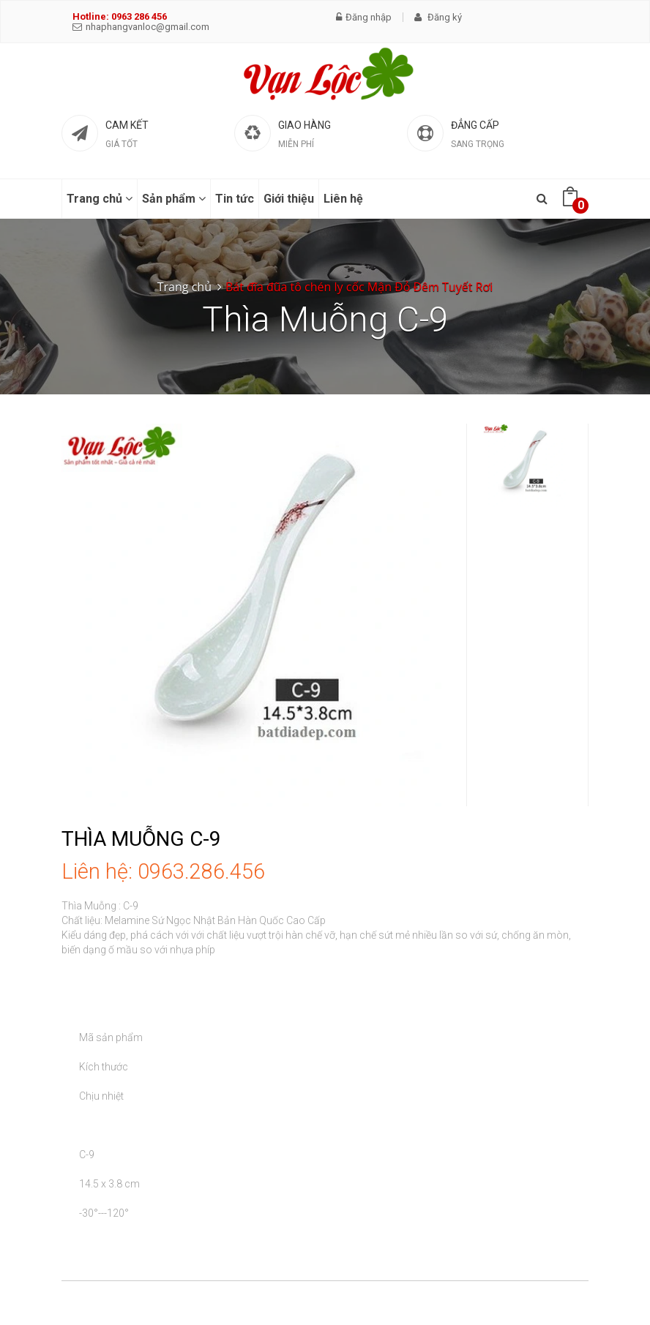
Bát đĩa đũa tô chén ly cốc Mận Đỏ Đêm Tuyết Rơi (359, 287)
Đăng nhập (364, 17)
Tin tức (234, 199)
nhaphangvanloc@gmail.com (140, 26)
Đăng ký (438, 17)
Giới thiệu (289, 199)
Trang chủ (99, 199)
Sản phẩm (174, 199)
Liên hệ (343, 199)
